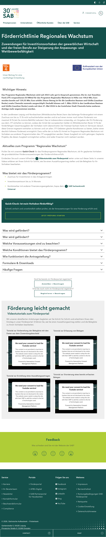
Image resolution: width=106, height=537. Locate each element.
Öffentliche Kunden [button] (45, 23)
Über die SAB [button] (63, 23)
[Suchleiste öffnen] (101, 13)
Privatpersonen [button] (9, 23)
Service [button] (77, 23)
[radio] (35, 453)
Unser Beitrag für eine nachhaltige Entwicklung (13, 76)
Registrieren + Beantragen (53, 293)
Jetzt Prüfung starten (53, 216)
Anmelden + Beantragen (53, 284)
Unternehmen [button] (26, 23)
